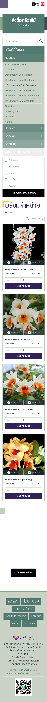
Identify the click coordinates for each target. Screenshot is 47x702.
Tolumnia (10, 116)
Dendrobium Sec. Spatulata (19, 101)
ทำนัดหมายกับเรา (24, 573)
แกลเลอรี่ (36, 616)
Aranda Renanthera (15, 64)
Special (10, 136)
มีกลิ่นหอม (11, 160)
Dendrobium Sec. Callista (18, 74)
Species (10, 128)
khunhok (35, 673)
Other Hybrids (12, 111)
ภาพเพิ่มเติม (34, 262)
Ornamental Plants (17, 151)
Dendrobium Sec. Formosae (22, 85)
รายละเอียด (13, 262)
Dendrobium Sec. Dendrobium (21, 80)
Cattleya (9, 69)
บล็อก (15, 623)
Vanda (8, 121)
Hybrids (10, 57)
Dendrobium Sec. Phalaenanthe (22, 95)
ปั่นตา (9, 173)
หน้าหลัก (13, 601)
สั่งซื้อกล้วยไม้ (31, 601)
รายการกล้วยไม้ (23, 609)
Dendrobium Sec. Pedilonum (20, 90)
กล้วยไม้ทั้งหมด (14, 49)
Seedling (10, 143)
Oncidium (10, 106)
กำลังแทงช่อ (12, 167)
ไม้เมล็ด (10, 179)
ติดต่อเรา (29, 623)
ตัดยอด (10, 186)
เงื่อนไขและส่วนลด (15, 616)
